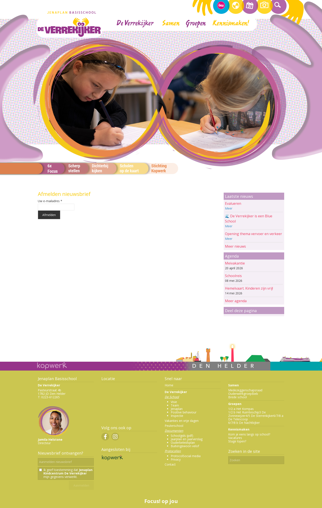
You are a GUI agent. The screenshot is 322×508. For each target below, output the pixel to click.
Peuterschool (174, 426)
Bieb (255, 394)
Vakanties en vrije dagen (182, 421)
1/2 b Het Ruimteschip (243, 412)
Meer (228, 208)
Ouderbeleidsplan (183, 442)
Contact (170, 464)
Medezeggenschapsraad (245, 390)
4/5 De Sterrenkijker (259, 416)
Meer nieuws (235, 246)
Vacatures (235, 438)
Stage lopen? (237, 441)
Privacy (176, 459)
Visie (174, 402)
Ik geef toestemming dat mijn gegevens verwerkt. (67, 473)
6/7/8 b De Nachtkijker (244, 423)
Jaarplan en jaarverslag (186, 439)
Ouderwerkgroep (240, 394)
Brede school (237, 397)
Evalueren (233, 203)
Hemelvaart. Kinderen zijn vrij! (249, 288)
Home (169, 385)
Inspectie (177, 416)
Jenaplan (177, 409)
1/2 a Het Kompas (241, 409)
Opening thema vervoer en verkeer (253, 233)
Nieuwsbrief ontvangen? (60, 453)
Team (175, 405)
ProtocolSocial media (186, 456)
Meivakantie (235, 263)
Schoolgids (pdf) (182, 436)
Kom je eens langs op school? (249, 434)
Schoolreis (233, 275)
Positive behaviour (183, 412)
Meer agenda (236, 300)
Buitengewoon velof (185, 446)
